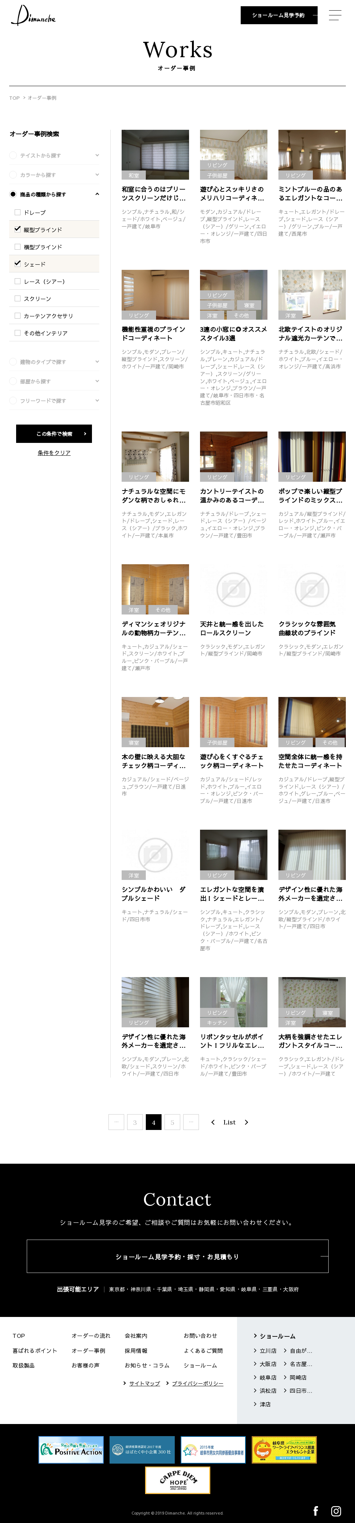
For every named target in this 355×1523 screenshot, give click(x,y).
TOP (14, 98)
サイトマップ (144, 1383)
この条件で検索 (54, 433)
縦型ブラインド (43, 230)
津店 (265, 1404)
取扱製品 (23, 1365)
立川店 (268, 1350)
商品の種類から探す (43, 194)
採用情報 (136, 1350)
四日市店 (301, 1390)
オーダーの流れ (91, 1335)
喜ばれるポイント (35, 1350)
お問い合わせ (200, 1335)
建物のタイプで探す (43, 362)
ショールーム (200, 1365)
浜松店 (268, 1390)
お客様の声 (85, 1365)
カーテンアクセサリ (48, 316)
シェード (35, 264)
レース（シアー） (46, 281)
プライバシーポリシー (197, 1383)
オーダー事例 (88, 1350)
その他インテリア (46, 333)
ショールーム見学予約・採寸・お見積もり (177, 1256)
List (229, 1122)
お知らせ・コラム (147, 1365)
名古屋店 (301, 1364)
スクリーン (37, 298)
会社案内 (136, 1335)
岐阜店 (268, 1377)
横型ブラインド (43, 247)
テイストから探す (40, 155)
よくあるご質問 (203, 1350)
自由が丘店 (301, 1350)
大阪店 (268, 1364)
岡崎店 (298, 1377)
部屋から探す (35, 381)
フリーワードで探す (43, 400)
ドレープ (35, 212)
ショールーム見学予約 (278, 15)
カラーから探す (38, 175)
